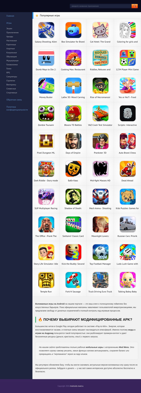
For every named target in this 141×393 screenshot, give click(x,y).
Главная (8, 15)
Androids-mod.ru (76, 386)
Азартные (10, 48)
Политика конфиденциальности (15, 108)
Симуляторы (11, 76)
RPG (8, 72)
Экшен (9, 28)
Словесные (11, 88)
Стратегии (10, 80)
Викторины (11, 84)
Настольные (11, 40)
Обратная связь (12, 99)
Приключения (12, 32)
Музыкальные (12, 60)
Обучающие (11, 56)
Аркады (9, 36)
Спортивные (11, 92)
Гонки (8, 68)
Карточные (11, 44)
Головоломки (12, 64)
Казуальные (11, 52)
